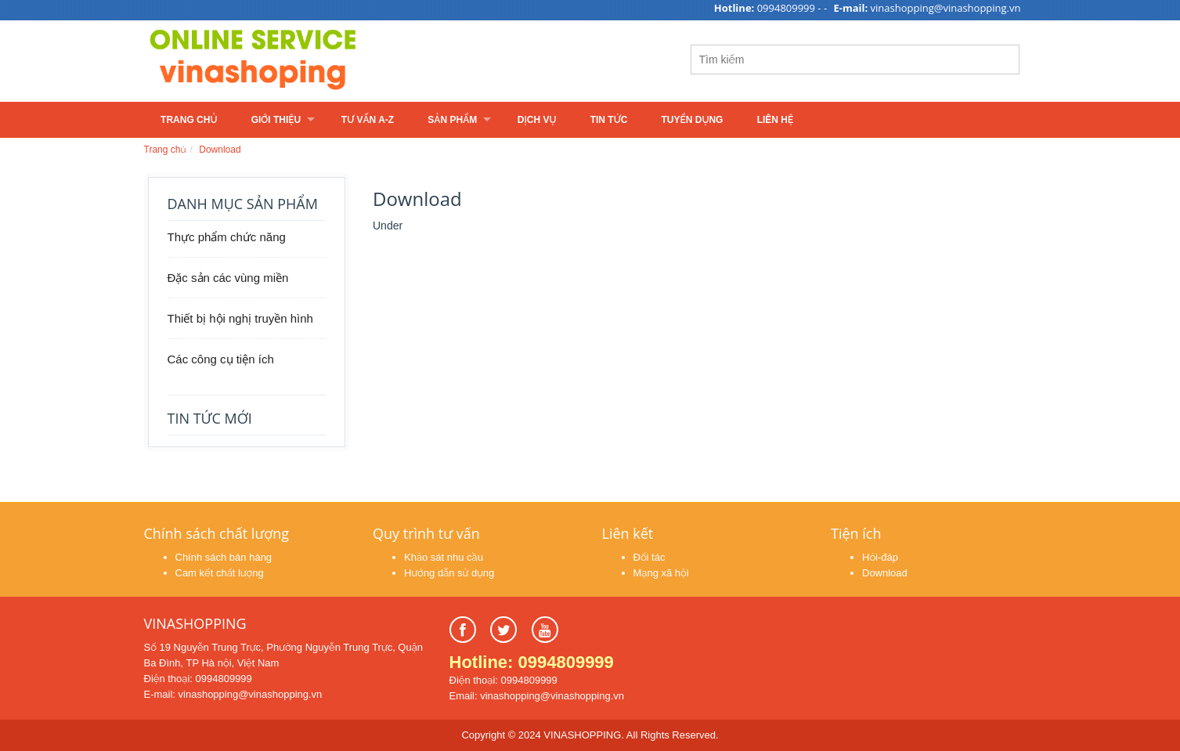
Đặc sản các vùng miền (228, 277)
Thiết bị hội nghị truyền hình (240, 318)
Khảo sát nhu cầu (443, 557)
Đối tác (649, 557)
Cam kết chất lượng (219, 573)
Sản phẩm (452, 119)
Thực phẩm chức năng (227, 237)
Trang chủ (189, 119)
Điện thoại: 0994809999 (198, 678)
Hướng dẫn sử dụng (449, 573)
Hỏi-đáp (880, 557)
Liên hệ (775, 119)
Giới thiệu (276, 119)
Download (219, 149)
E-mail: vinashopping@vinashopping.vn (233, 694)
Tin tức (609, 119)
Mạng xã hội (661, 573)
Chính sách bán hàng (223, 557)
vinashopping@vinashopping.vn (946, 8)
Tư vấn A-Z (367, 119)
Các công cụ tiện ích (221, 359)
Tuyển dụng (693, 119)
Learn (340, 60)
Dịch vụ (537, 119)
